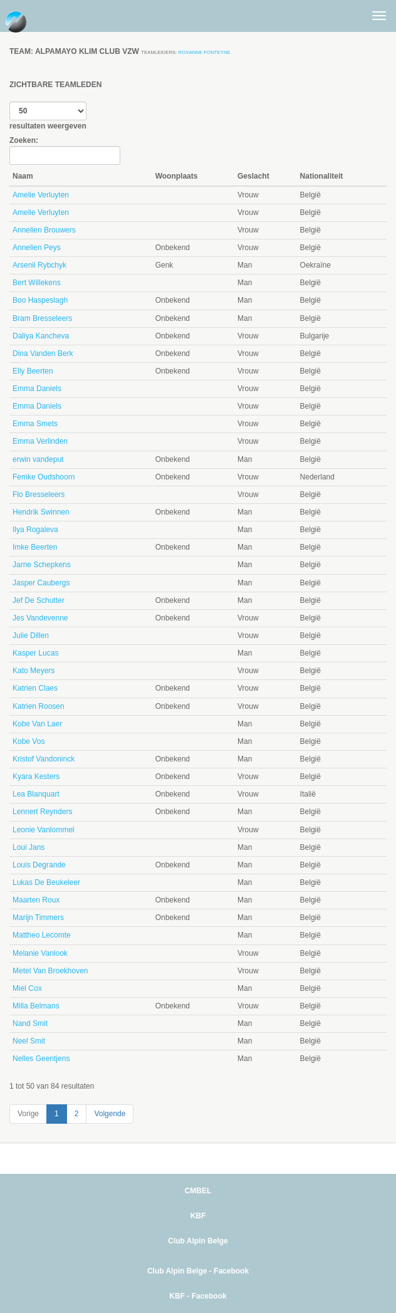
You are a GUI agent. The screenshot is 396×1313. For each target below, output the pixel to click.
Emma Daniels (37, 388)
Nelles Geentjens (41, 1058)
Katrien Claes (35, 688)
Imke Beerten (35, 547)
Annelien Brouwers (44, 230)
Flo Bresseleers (39, 494)
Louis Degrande (39, 865)
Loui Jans (28, 847)
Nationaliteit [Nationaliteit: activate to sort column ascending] (321, 176)
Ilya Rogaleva (35, 529)
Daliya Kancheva (41, 336)
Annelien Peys (37, 247)
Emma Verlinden (40, 441)
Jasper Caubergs (41, 582)
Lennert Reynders (42, 811)
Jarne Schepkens (42, 564)
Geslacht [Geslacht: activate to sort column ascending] (253, 176)
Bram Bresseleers (42, 318)
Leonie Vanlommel (44, 829)
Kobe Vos (28, 741)
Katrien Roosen (39, 706)
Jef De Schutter (39, 600)
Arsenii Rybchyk (39, 265)
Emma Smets (35, 423)
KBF (198, 1215)
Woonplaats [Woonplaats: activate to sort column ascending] (176, 176)
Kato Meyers (34, 670)
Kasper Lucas (35, 653)
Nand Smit (30, 1023)
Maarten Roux (36, 900)
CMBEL (198, 1190)
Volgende (109, 1113)
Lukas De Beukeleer (46, 882)
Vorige (28, 1113)
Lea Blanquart (36, 794)
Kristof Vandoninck (44, 759)
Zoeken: (64, 150)
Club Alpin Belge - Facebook (198, 1271)
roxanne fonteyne (205, 52)
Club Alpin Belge (198, 1241)
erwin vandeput (38, 459)
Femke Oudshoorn (44, 477)
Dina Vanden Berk (43, 353)
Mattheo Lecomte (42, 935)
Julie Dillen (31, 635)
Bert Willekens (37, 282)
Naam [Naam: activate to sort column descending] (23, 176)
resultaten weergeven (47, 116)
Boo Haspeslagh (40, 300)
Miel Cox (27, 988)
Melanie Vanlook (40, 953)
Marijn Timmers (38, 917)
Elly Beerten (33, 371)
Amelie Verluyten (41, 195)
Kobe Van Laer (37, 723)
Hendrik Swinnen (41, 512)
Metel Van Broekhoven (50, 970)
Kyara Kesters (36, 776)
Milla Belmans (36, 1006)
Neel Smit (29, 1041)
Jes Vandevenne (40, 618)
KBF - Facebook (197, 1296)
